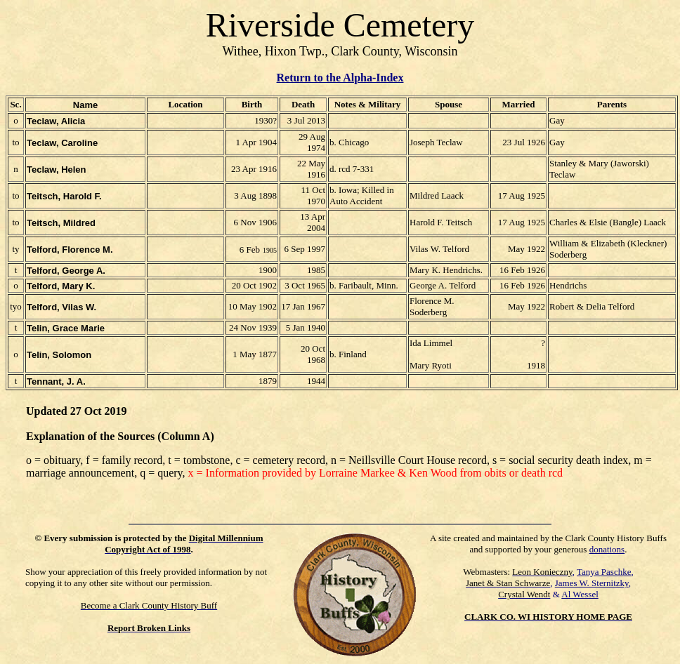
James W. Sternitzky (592, 583)
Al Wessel (580, 594)
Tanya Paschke (604, 571)
